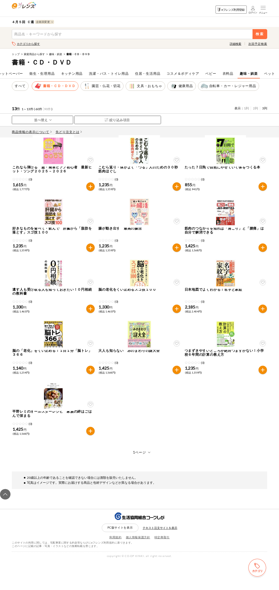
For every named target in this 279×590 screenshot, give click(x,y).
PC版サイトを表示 (120, 557)
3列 (264, 108)
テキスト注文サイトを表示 (160, 557)
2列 (255, 108)
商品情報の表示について (32, 132)
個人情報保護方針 (138, 566)
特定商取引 (162, 566)
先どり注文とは (69, 132)
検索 (260, 34)
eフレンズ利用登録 (231, 10)
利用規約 (115, 566)
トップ (16, 54)
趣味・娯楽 (55, 54)
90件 (47, 109)
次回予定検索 (257, 43)
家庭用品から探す (34, 54)
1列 (246, 108)
